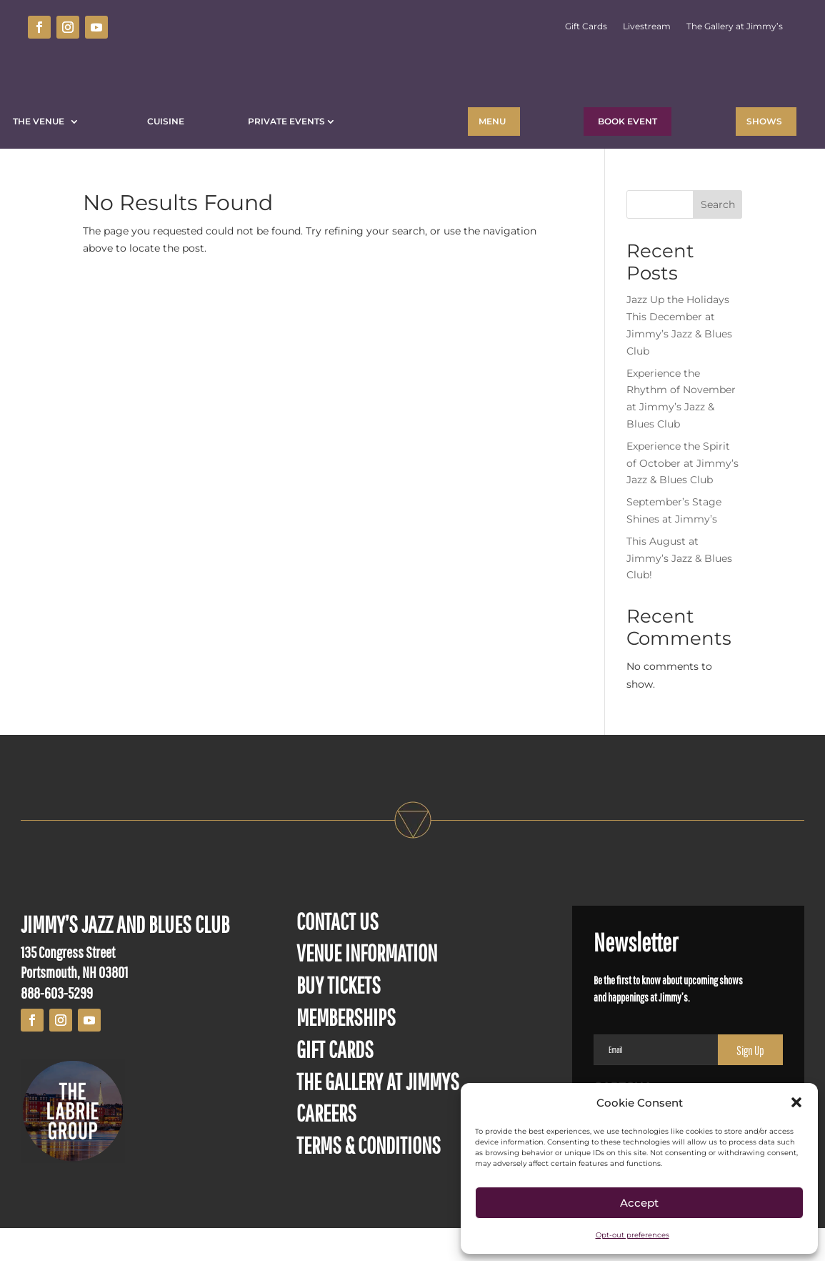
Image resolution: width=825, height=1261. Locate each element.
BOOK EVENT (627, 121)
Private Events (286, 121)
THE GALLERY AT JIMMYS (377, 1114)
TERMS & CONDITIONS (368, 1177)
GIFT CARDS (335, 1082)
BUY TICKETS (338, 1017)
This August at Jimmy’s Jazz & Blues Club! (679, 591)
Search (718, 237)
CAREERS (326, 1145)
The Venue (41, 121)
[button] (796, 1102)
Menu (492, 121)
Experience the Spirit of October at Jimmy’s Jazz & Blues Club (682, 496)
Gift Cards (586, 26)
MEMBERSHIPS (346, 1050)
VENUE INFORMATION (366, 985)
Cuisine (165, 121)
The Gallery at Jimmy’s (734, 26)
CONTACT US (337, 954)
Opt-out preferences (632, 1235)
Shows (764, 121)
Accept (639, 1203)
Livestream (647, 26)
